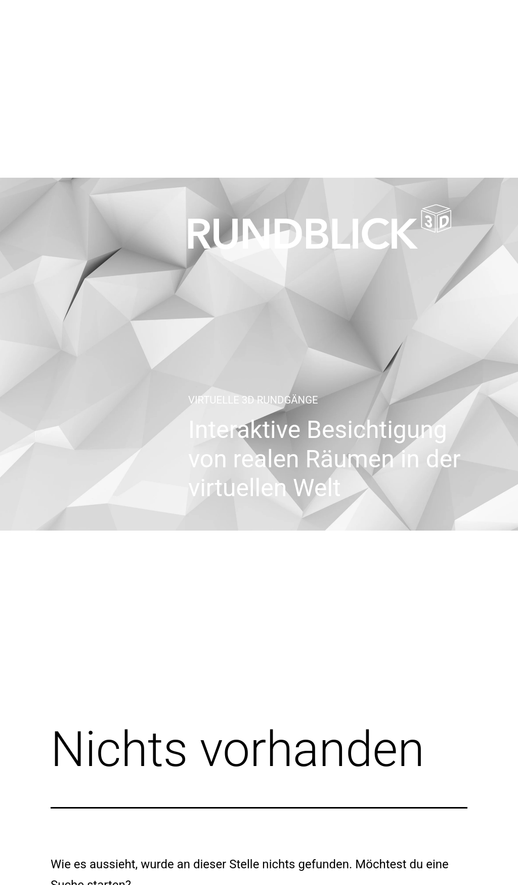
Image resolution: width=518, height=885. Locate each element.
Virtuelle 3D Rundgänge (253, 400)
